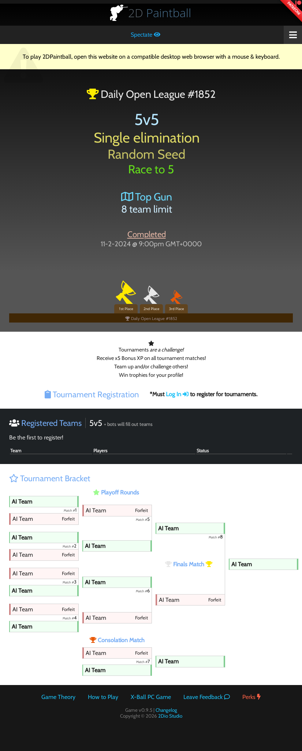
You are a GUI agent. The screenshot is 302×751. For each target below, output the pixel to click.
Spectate (145, 34)
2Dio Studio (170, 716)
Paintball (159, 13)
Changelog (166, 710)
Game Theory (58, 696)
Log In (177, 394)
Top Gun (146, 196)
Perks (251, 696)
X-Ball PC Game (151, 696)
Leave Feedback (206, 696)
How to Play (103, 696)
